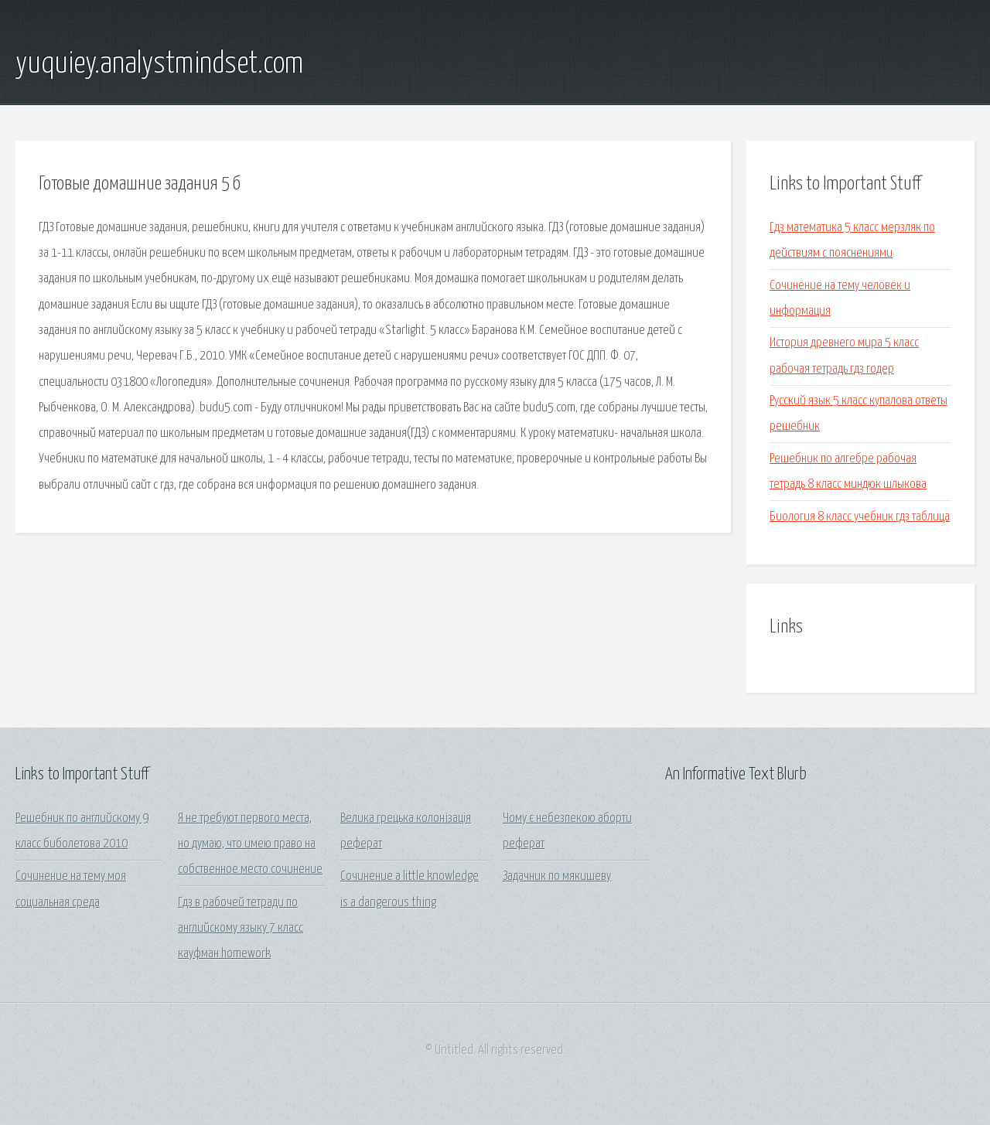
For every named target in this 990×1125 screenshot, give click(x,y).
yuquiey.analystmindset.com (159, 64)
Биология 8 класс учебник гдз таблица (860, 516)
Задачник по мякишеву (557, 876)
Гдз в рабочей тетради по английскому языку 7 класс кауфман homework (240, 928)
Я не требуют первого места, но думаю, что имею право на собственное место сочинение (250, 844)
